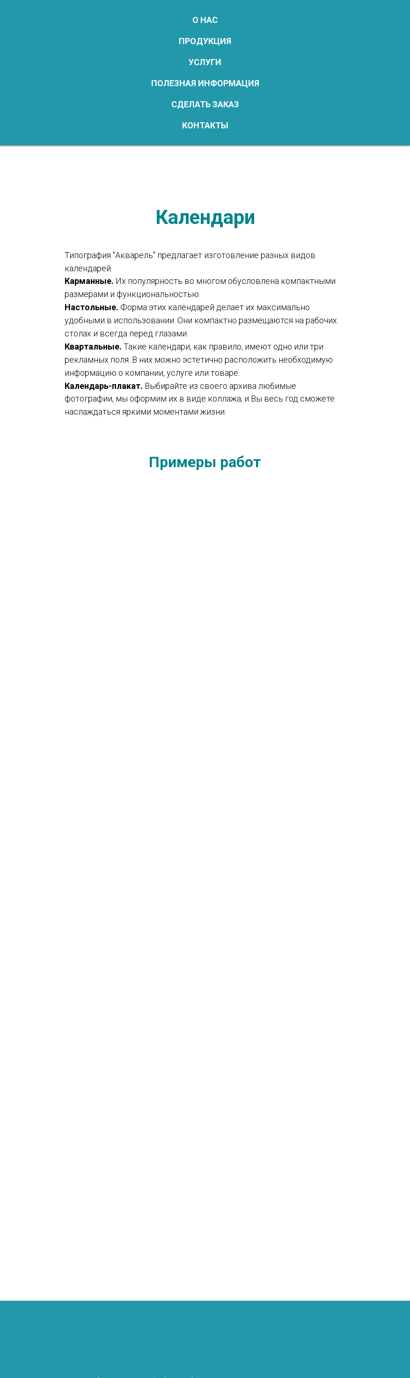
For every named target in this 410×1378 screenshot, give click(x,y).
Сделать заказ (205, 104)
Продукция (205, 41)
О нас (205, 20)
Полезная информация (205, 83)
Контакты (205, 125)
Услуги (205, 62)
